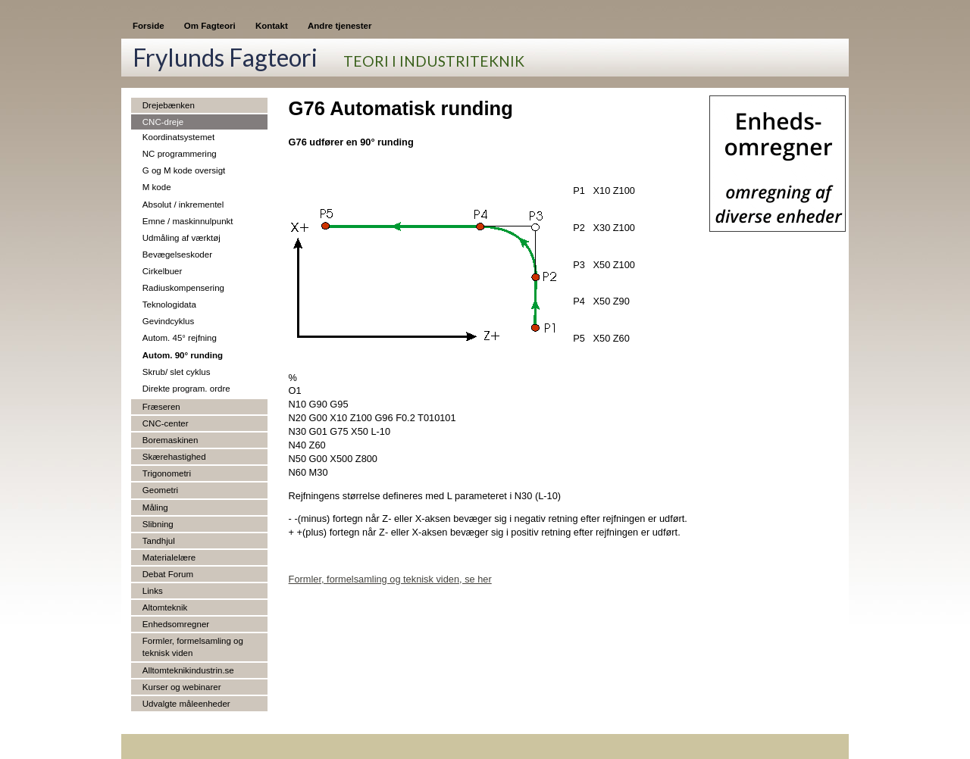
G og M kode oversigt (183, 170)
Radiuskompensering (183, 287)
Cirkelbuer (162, 271)
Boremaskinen (170, 440)
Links (152, 590)
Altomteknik (165, 607)
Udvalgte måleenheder (186, 703)
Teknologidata (169, 304)
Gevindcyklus (168, 321)
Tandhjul (158, 540)
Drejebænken (168, 105)
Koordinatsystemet (178, 137)
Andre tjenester (339, 25)
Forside (148, 25)
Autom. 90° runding (182, 355)
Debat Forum (167, 574)
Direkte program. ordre (186, 388)
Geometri (160, 490)
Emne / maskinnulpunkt (187, 221)
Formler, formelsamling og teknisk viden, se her (390, 579)
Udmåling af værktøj (181, 237)
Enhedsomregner (175, 624)
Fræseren (161, 406)
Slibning (158, 524)
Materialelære (169, 557)
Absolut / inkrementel (183, 204)
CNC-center (165, 423)
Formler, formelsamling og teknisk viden (192, 646)
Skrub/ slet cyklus (176, 371)
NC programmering (179, 153)
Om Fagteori (210, 25)
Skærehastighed (174, 456)
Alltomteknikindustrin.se (188, 670)
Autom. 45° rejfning (179, 337)
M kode (156, 187)
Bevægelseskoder (177, 254)
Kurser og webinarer (181, 687)
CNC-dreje (162, 121)
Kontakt (271, 25)
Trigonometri (166, 473)
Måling (155, 507)
